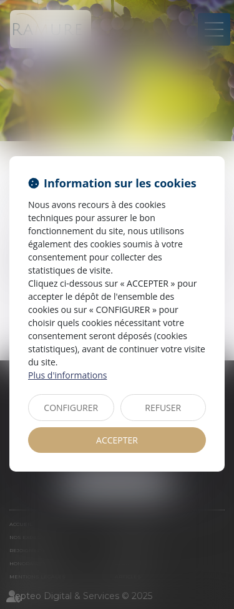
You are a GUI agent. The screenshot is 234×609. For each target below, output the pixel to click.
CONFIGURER (71, 407)
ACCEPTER (117, 440)
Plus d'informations (67, 375)
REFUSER (163, 407)
